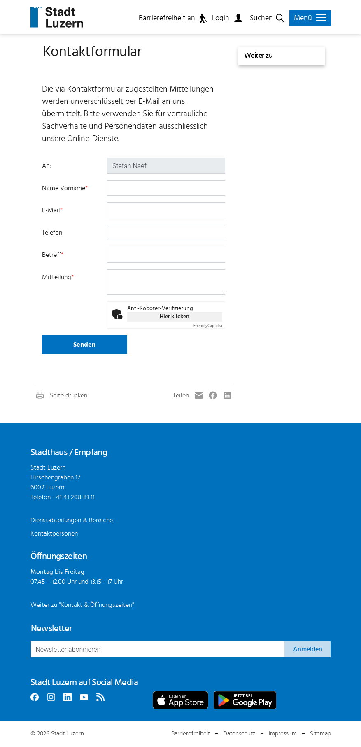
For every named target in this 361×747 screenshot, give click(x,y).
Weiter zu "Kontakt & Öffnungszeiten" (82, 604)
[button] (61, 395)
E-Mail (52, 210)
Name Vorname (65, 188)
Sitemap (320, 734)
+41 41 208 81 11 (73, 497)
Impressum (283, 734)
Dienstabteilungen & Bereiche (71, 520)
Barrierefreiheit (190, 734)
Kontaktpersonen (54, 533)
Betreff (52, 254)
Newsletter (51, 628)
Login (220, 18)
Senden (84, 344)
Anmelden (307, 649)
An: (46, 165)
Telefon (52, 232)
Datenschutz (239, 734)
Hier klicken (174, 316)
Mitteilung (58, 277)
